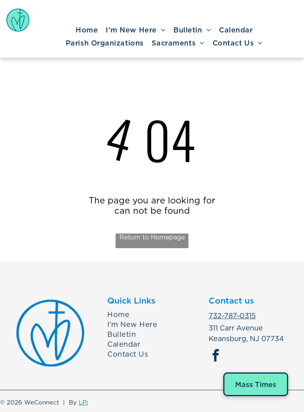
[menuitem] (87, 30)
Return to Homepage (152, 237)
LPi (83, 402)
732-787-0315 (232, 315)
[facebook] (216, 357)
